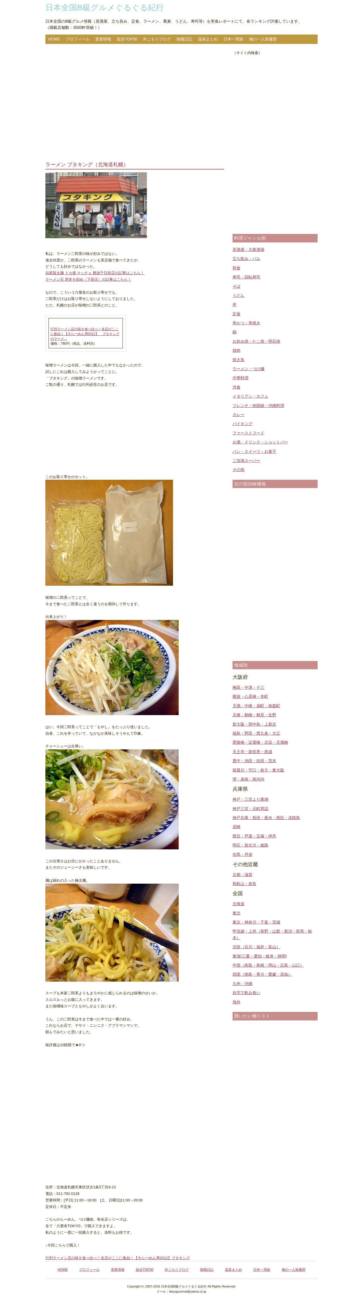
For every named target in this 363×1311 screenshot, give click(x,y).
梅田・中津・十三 (248, 687)
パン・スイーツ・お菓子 (254, 451)
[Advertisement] (134, 103)
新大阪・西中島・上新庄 (254, 724)
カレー (238, 414)
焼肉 (236, 350)
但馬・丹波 (242, 854)
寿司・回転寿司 (246, 277)
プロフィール (78, 39)
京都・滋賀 (242, 874)
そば (236, 286)
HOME (54, 39)
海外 (236, 1002)
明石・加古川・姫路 (250, 845)
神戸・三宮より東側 (250, 799)
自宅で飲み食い (246, 992)
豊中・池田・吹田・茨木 (254, 760)
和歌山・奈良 (244, 883)
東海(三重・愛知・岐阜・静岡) (260, 956)
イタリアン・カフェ (250, 396)
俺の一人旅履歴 (263, 39)
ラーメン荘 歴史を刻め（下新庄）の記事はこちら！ (88, 279)
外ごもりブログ (157, 39)
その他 (238, 469)
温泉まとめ (208, 39)
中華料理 (240, 378)
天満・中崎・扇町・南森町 (256, 706)
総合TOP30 (127, 39)
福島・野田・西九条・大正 (256, 733)
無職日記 (184, 39)
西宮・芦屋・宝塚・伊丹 (254, 836)
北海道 (238, 903)
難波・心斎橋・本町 (250, 696)
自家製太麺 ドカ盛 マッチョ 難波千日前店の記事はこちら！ (94, 273)
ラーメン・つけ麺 (248, 368)
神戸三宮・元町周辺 (250, 808)
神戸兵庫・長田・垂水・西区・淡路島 (266, 817)
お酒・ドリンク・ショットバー (260, 442)
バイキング (242, 423)
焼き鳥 (238, 359)
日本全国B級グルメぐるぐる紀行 (104, 7)
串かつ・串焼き (246, 323)
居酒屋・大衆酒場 (248, 249)
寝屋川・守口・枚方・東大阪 (258, 770)
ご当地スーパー (246, 460)
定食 (236, 314)
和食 (236, 268)
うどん (238, 295)
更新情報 (103, 39)
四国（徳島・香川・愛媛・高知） (262, 974)
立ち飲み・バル (246, 258)
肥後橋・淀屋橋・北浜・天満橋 (260, 742)
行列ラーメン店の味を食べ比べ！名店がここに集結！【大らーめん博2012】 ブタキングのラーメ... (84, 334)
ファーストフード (248, 433)
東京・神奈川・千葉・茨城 (256, 922)
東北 (236, 913)
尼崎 (236, 826)
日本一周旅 (233, 39)
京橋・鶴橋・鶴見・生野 (254, 715)
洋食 (236, 387)
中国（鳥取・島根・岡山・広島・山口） (268, 965)
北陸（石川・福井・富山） (256, 947)
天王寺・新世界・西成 (252, 751)
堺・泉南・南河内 (248, 779)
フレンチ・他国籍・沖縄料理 (258, 405)
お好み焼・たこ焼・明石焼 (256, 341)
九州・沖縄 (242, 983)
